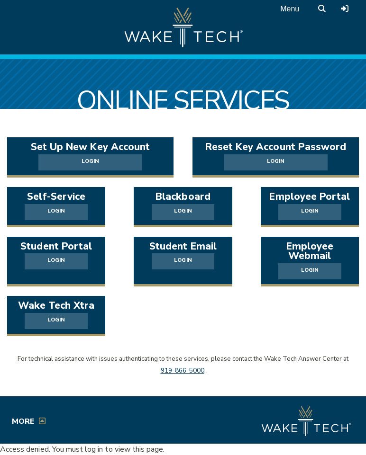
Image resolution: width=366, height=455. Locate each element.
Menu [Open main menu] (289, 9)
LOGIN (90, 161)
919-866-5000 (182, 370)
